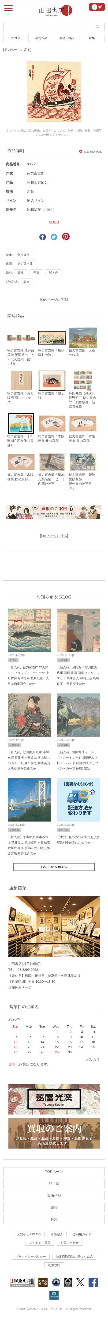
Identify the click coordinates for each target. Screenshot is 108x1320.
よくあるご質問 (40, 1242)
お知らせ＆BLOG (29, 1234)
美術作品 (41, 38)
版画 (26, 281)
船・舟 (53, 272)
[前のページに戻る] (17, 50)
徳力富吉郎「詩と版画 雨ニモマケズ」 (20, 397)
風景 (20, 272)
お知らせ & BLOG (54, 597)
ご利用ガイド (82, 1234)
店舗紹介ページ (19, 987)
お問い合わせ (69, 1242)
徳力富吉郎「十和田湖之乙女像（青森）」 (20, 440)
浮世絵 (15, 38)
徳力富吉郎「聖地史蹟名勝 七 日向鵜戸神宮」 (51, 479)
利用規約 (54, 1265)
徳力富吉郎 (36, 173)
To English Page (90, 151)
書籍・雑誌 (66, 38)
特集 (92, 38)
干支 (36, 272)
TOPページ (54, 1172)
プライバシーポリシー (30, 1256)
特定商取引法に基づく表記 (74, 1256)
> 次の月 (93, 1060)
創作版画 (23, 255)
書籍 (54, 1207)
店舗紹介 (57, 1234)
